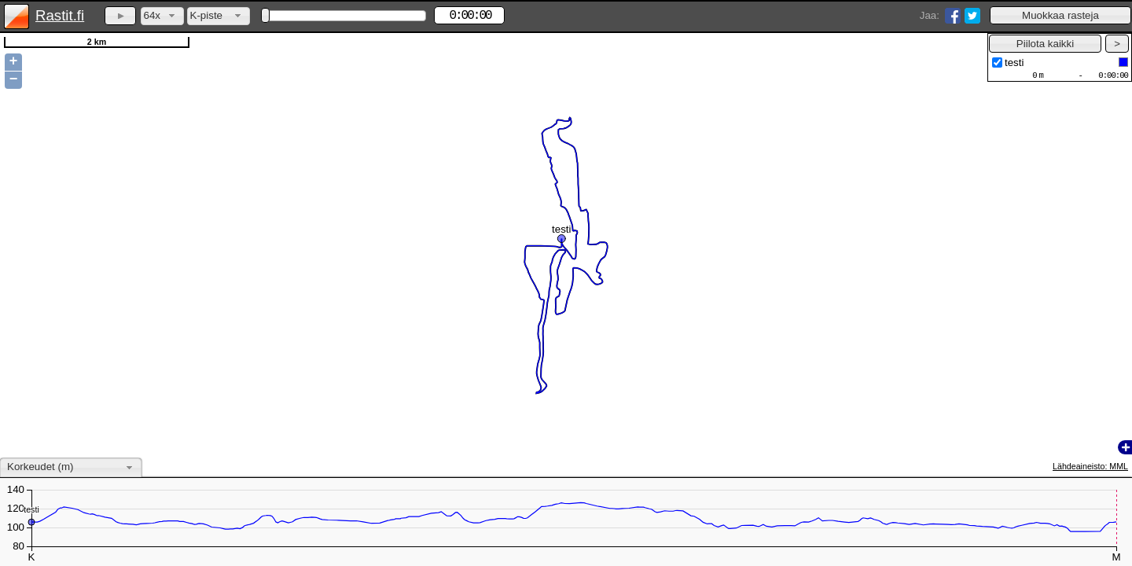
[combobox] (162, 16)
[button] (1060, 15)
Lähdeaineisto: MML (1090, 466)
